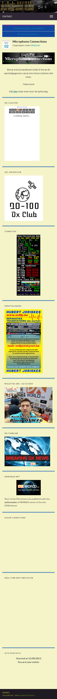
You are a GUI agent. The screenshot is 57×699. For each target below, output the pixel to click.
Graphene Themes (27, 695)
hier (15, 91)
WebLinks (35, 45)
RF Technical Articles (27, 34)
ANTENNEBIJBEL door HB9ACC (29, 28)
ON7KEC (7, 16)
